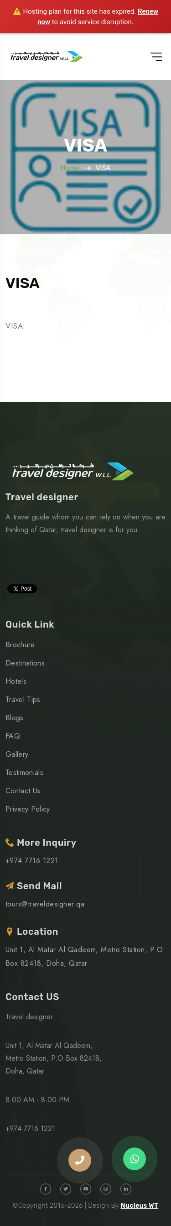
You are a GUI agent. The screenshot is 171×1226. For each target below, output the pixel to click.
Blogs (14, 718)
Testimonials (24, 772)
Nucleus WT (139, 1206)
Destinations (25, 663)
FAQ (12, 736)
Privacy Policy (27, 809)
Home (69, 168)
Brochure (20, 644)
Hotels (15, 681)
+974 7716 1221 (31, 860)
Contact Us (22, 791)
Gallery (16, 754)
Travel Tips (23, 699)
